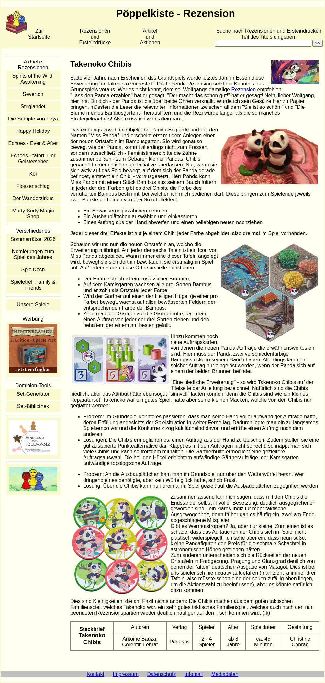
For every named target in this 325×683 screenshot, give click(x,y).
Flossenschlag (33, 186)
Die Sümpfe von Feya (33, 118)
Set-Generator (33, 394)
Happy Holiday (33, 131)
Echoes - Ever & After (33, 143)
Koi (33, 173)
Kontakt (95, 674)
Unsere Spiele (33, 304)
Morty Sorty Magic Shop (33, 213)
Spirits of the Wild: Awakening (33, 79)
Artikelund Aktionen (150, 36)
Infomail (194, 674)
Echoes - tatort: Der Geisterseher (33, 158)
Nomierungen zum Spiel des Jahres (33, 254)
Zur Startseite (39, 34)
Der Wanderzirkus (32, 198)
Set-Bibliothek (33, 406)
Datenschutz (161, 674)
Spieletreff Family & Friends (33, 284)
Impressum (126, 674)
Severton (33, 94)
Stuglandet (33, 106)
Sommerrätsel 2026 (33, 239)
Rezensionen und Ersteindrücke (95, 36)
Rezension (243, 89)
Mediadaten (225, 674)
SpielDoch (33, 269)
